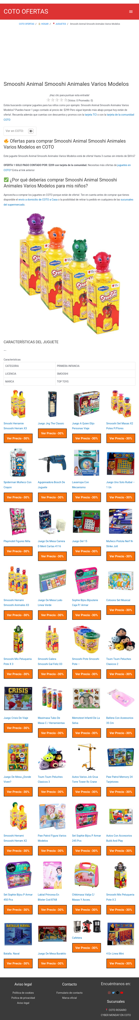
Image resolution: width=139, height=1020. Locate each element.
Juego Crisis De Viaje (16, 712)
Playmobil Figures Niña (17, 538)
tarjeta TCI (90, 115)
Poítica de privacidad (23, 988)
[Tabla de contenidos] (30, 131)
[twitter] (114, 983)
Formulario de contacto (69, 983)
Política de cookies (23, 983)
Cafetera (77, 929)
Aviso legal (23, 993)
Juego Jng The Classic (50, 422)
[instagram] (109, 983)
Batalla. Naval (11, 944)
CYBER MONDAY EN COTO (116, 1005)
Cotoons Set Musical (118, 596)
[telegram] (118, 983)
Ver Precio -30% (18, 436)
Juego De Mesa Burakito (51, 944)
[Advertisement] (69, 54)
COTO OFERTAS (26, 11)
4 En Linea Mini (114, 944)
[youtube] (122, 983)
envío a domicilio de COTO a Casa (37, 198)
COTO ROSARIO (115, 1000)
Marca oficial (69, 988)
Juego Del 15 (79, 538)
